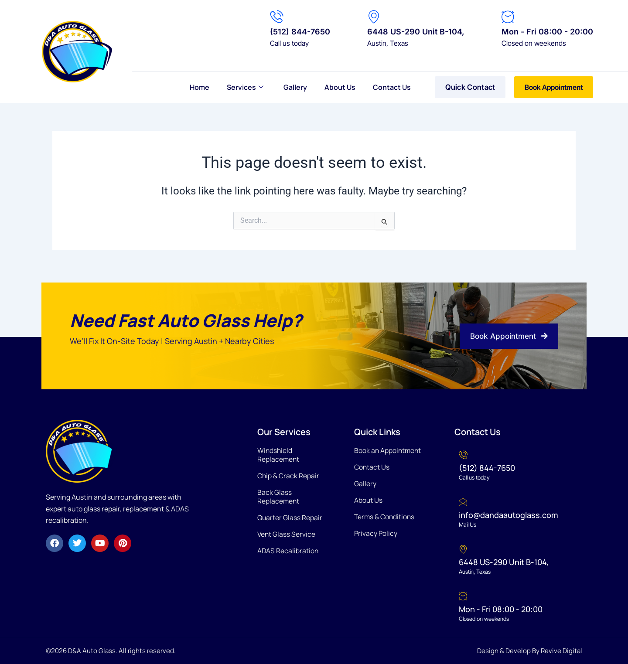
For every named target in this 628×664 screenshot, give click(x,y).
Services (245, 87)
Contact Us (392, 87)
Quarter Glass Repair (290, 517)
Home (199, 87)
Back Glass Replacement (278, 496)
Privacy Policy (376, 533)
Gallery (295, 87)
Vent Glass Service (286, 534)
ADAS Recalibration (288, 550)
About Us (339, 87)
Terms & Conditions (385, 516)
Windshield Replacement (278, 454)
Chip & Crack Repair (288, 475)
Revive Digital (561, 650)
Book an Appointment (388, 450)
